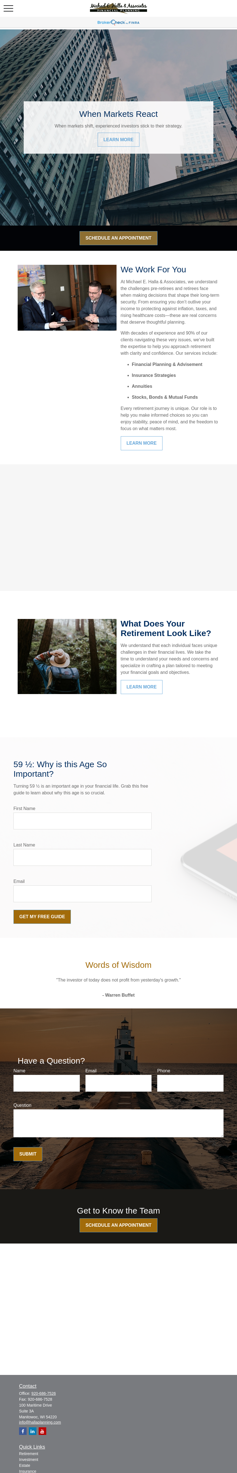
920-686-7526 (43, 1393)
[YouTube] (42, 1431)
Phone (163, 1070)
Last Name (24, 845)
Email (19, 881)
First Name (24, 808)
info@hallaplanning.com (40, 1422)
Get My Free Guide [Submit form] (42, 916)
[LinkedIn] (32, 1431)
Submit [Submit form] (27, 1154)
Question (22, 1105)
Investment (28, 1459)
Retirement (28, 1453)
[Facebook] (23, 1431)
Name (19, 1070)
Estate (24, 1465)
